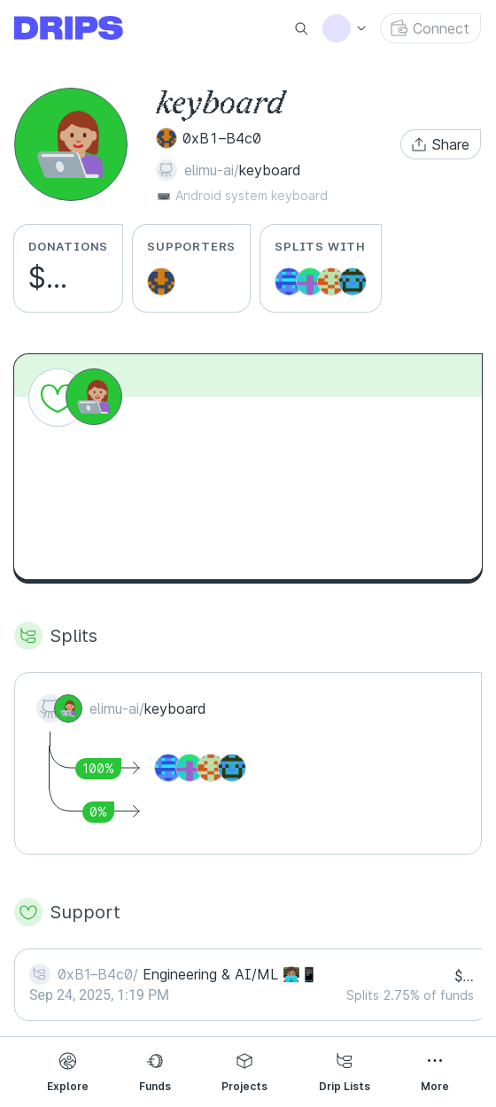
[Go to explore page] (82, 28)
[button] (440, 144)
